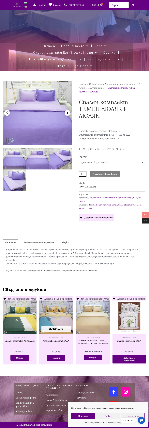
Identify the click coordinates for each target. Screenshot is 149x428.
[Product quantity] (82, 174)
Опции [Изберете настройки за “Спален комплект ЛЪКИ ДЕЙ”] (19, 358)
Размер (83, 156)
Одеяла (109, 52)
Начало (49, 46)
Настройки (133, 416)
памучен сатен (110, 205)
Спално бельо (75, 46)
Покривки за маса (74, 66)
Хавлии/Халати (104, 59)
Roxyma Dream (95, 205)
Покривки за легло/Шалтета (55, 59)
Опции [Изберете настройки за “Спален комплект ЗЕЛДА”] (56, 358)
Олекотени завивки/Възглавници (65, 53)
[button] (7, 113)
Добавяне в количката (105, 174)
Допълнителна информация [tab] (39, 242)
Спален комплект (126, 205)
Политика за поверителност (118, 422)
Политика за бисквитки (94, 422)
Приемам (83, 416)
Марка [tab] (65, 242)
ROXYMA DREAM (87, 186)
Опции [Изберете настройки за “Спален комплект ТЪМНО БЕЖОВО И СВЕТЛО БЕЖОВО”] (92, 357)
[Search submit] (133, 5)
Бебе (100, 46)
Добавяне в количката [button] (129, 359)
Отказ (108, 416)
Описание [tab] (10, 242)
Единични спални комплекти (103, 197)
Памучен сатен (96, 87)
